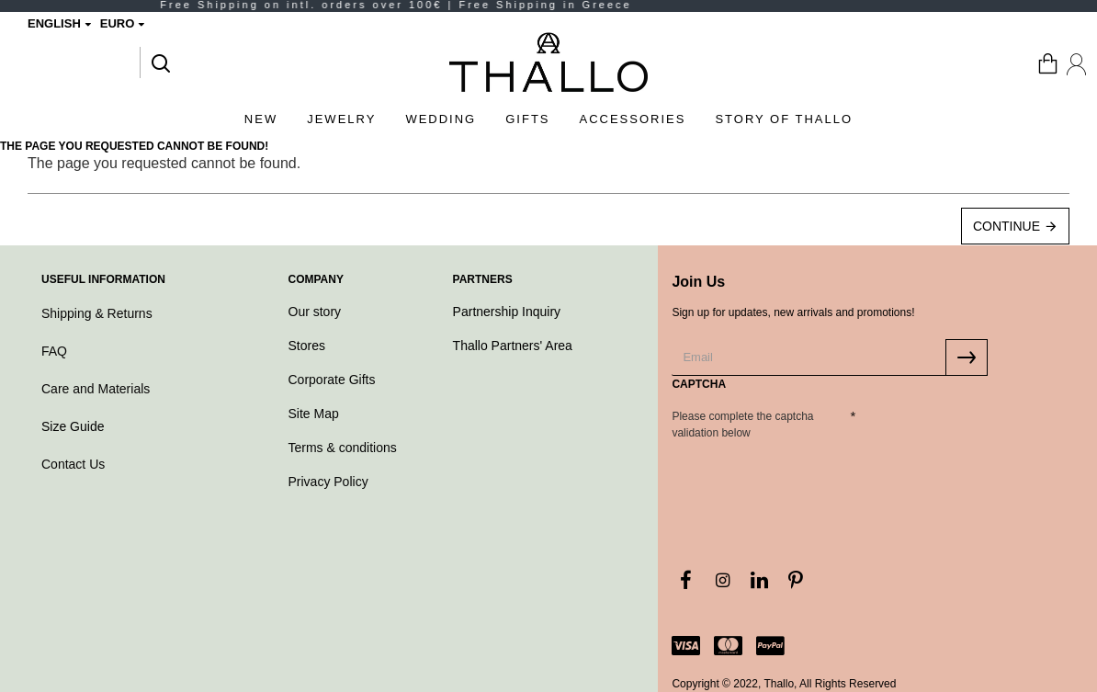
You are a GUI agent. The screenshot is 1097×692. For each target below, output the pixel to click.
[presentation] (800, 479)
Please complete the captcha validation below (742, 424)
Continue (1006, 226)
